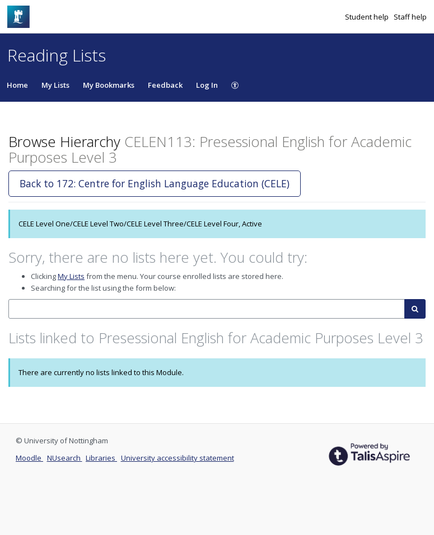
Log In (207, 85)
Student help (367, 17)
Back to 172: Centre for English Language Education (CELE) (155, 183)
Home (17, 85)
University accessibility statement (177, 458)
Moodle (29, 458)
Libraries (101, 458)
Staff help (410, 17)
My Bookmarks (108, 85)
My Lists (55, 85)
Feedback (165, 85)
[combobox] (206, 309)
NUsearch (64, 458)
